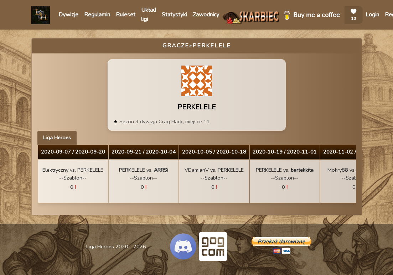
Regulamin (97, 15)
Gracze (175, 46)
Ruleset (125, 15)
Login (372, 15)
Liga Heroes (57, 137)
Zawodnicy (206, 15)
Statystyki (174, 15)
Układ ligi (148, 14)
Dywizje (68, 15)
